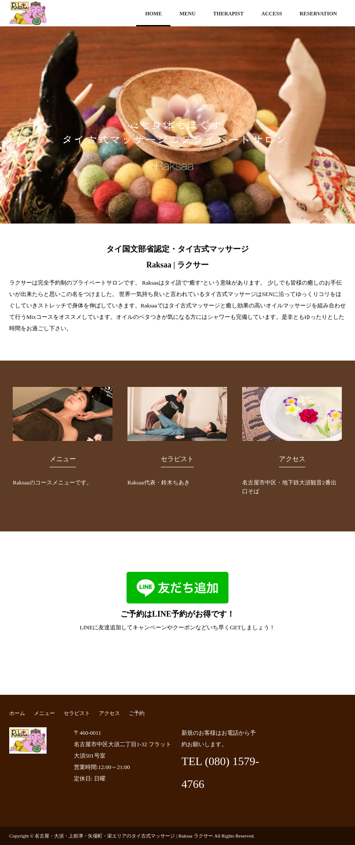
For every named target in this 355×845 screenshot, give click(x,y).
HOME (153, 14)
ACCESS (271, 14)
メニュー (63, 458)
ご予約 (137, 713)
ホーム (17, 713)
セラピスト (177, 458)
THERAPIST (228, 14)
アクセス (292, 458)
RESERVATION (318, 14)
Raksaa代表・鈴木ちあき (160, 482)
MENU (187, 14)
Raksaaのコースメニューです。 (54, 482)
